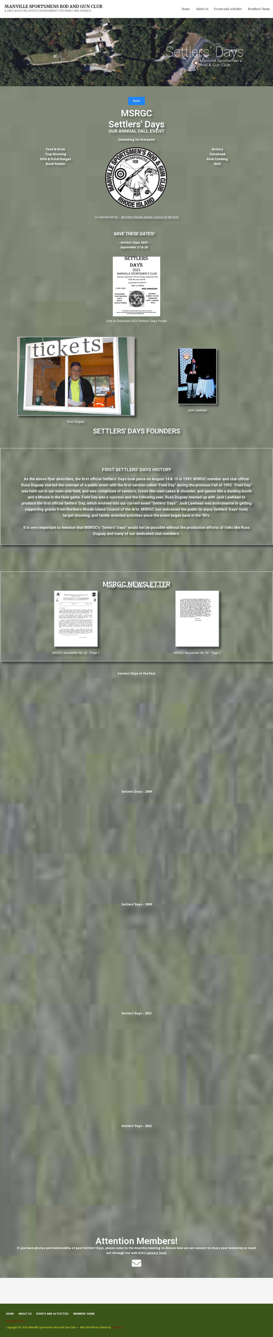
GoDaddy (117, 1327)
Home (186, 9)
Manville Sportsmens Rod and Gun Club (53, 6)
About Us (202, 9)
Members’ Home (259, 9)
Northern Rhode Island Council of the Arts (150, 217)
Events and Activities (228, 9)
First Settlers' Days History (136, 469)
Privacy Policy (15, 1321)
